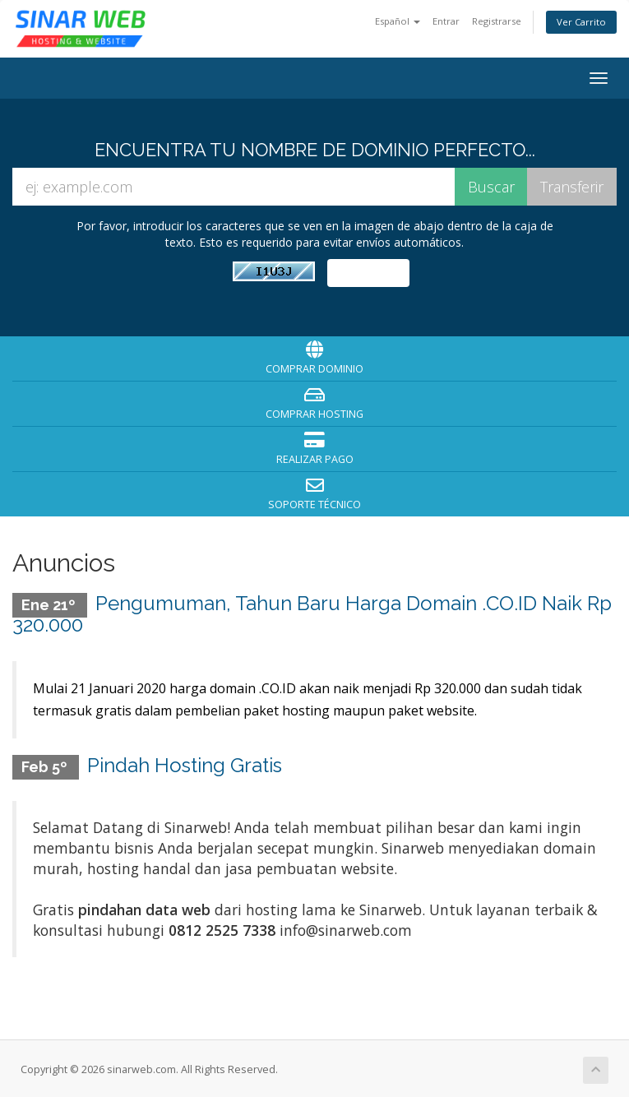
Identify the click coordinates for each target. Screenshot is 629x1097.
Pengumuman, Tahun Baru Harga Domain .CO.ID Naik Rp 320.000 (312, 613)
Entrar (446, 21)
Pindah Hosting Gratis (184, 762)
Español (397, 21)
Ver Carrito (581, 22)
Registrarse (496, 21)
